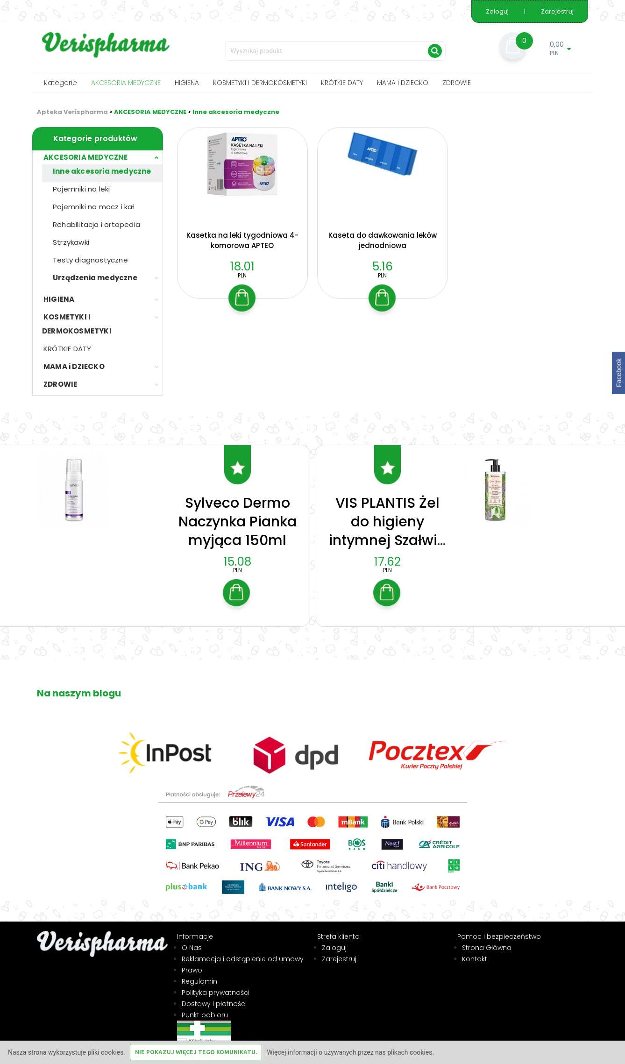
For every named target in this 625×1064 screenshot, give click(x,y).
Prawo (192, 963)
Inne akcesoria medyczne (235, 111)
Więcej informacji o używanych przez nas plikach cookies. (350, 1052)
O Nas (192, 940)
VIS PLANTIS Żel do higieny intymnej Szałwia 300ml (388, 524)
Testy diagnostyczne (90, 260)
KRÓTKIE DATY (342, 82)
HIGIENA (187, 82)
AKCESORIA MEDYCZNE (126, 82)
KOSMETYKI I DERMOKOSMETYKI (260, 82)
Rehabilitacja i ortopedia (96, 224)
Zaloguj (498, 11)
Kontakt (474, 952)
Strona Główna (486, 940)
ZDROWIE (456, 82)
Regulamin (199, 974)
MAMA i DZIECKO (402, 82)
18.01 (242, 266)
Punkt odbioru (205, 1008)
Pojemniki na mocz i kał (94, 207)
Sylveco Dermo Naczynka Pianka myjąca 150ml (237, 514)
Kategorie (60, 82)
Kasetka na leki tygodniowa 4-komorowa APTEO (242, 240)
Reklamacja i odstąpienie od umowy (243, 952)
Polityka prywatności (215, 985)
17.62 (387, 554)
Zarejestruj (557, 11)
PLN (242, 275)
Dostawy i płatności (214, 996)
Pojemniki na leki (81, 189)
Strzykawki (71, 242)
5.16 (382, 266)
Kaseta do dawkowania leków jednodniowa (382, 240)
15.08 (237, 554)
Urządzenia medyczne (95, 278)
